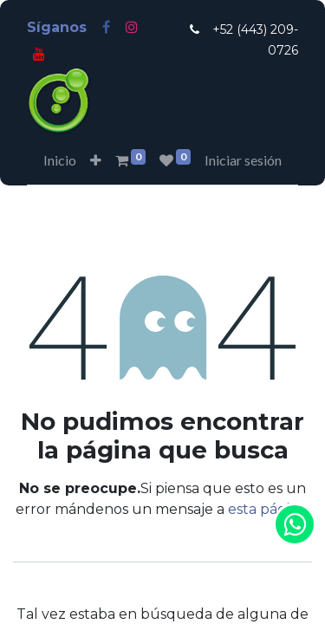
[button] (95, 160)
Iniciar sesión (243, 160)
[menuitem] (59, 160)
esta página (267, 509)
